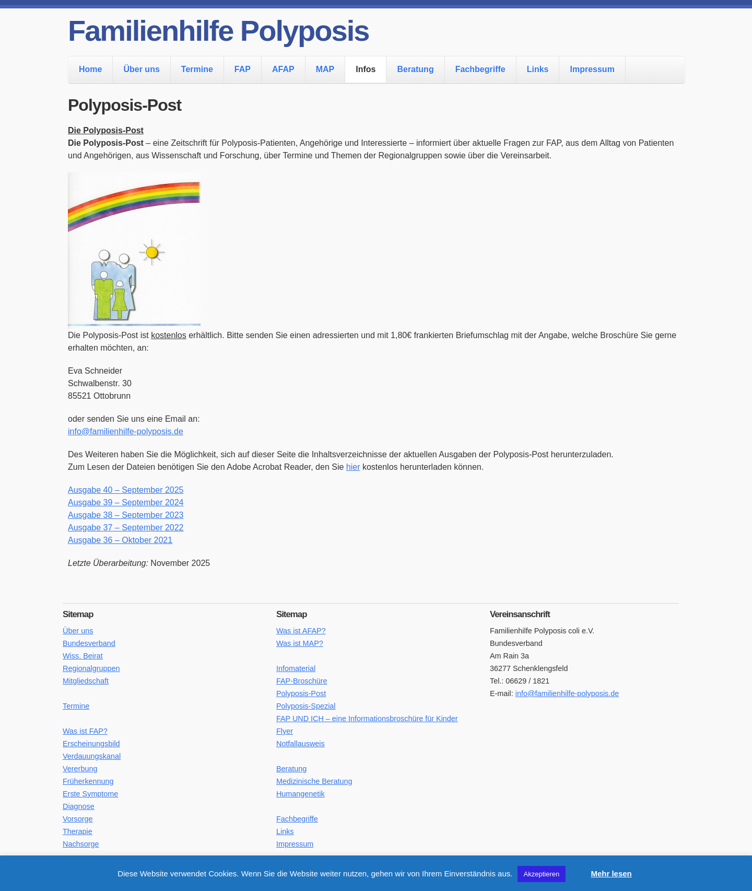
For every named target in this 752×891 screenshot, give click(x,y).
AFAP (283, 69)
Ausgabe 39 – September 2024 (126, 502)
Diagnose (79, 806)
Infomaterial (295, 668)
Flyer (284, 731)
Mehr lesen (611, 873)
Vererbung (80, 769)
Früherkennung (88, 781)
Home (90, 69)
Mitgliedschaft (86, 681)
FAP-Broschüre (301, 681)
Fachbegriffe (480, 69)
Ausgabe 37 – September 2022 (126, 527)
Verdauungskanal (92, 756)
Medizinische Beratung (314, 781)
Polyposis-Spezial (306, 706)
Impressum (592, 69)
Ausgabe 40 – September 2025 (126, 489)
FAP (242, 69)
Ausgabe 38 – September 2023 (126, 515)
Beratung (415, 69)
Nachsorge (81, 844)
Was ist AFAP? (301, 631)
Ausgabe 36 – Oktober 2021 (120, 540)
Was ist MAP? (299, 643)
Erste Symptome (90, 794)
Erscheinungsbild (91, 743)
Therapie (77, 831)
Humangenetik (300, 794)
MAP (325, 69)
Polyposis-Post (301, 693)
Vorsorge (78, 819)
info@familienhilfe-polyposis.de (125, 431)
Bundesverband (89, 643)
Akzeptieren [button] (542, 874)
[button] (577, 869)
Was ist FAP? (85, 731)
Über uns (141, 69)
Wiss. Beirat (83, 656)
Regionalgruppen (91, 668)
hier (353, 466)
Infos (365, 69)
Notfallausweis (300, 743)
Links (538, 69)
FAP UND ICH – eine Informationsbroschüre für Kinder (367, 718)
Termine (197, 69)
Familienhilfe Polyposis (218, 30)
